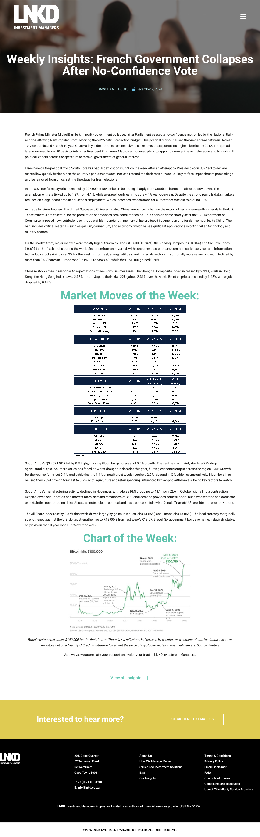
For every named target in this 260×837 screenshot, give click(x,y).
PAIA (207, 773)
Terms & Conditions (217, 756)
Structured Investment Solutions (160, 767)
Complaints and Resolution (222, 784)
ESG (142, 773)
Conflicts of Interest (217, 778)
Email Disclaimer (215, 767)
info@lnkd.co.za (89, 788)
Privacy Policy (213, 762)
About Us (145, 756)
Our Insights (147, 778)
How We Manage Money (155, 762)
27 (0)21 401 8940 (90, 782)
